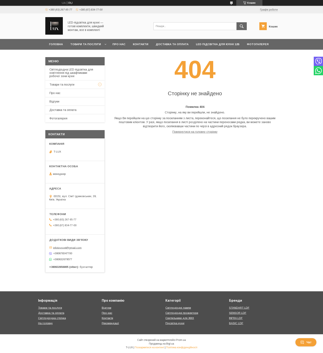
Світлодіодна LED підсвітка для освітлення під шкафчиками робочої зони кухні (71, 73)
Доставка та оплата (172, 44)
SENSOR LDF (237, 312)
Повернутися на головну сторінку (195, 131)
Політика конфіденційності (181, 347)
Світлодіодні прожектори (181, 312)
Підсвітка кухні (174, 323)
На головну (45, 323)
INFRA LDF (236, 318)
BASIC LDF (236, 323)
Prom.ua (181, 340)
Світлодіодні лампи (178, 307)
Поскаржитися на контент (149, 347)
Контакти (140, 44)
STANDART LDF (239, 307)
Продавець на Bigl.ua (161, 343)
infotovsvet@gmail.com (67, 247)
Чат (305, 342)
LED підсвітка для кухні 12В (217, 44)
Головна (56, 44)
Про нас (118, 44)
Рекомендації (110, 323)
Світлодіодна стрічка (52, 318)
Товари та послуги (85, 44)
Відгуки (54, 101)
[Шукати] (241, 26)
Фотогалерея (258, 44)
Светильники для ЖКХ (179, 318)
